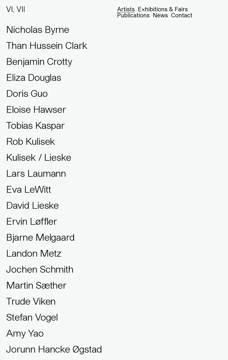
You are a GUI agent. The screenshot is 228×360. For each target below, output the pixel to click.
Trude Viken (31, 301)
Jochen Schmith (39, 269)
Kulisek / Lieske (38, 157)
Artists (126, 9)
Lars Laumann (36, 173)
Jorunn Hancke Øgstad (54, 349)
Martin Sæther (36, 285)
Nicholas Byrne (37, 29)
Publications (133, 15)
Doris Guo (27, 93)
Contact (181, 15)
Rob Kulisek (30, 141)
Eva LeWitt (28, 189)
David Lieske (32, 205)
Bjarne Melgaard (40, 237)
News (160, 15)
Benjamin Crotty (39, 61)
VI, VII (15, 9)
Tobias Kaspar (35, 125)
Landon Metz (33, 253)
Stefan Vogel (32, 317)
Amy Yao (25, 333)
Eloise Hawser (36, 109)
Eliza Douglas (33, 77)
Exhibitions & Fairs (163, 9)
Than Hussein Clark (46, 45)
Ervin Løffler (31, 221)
